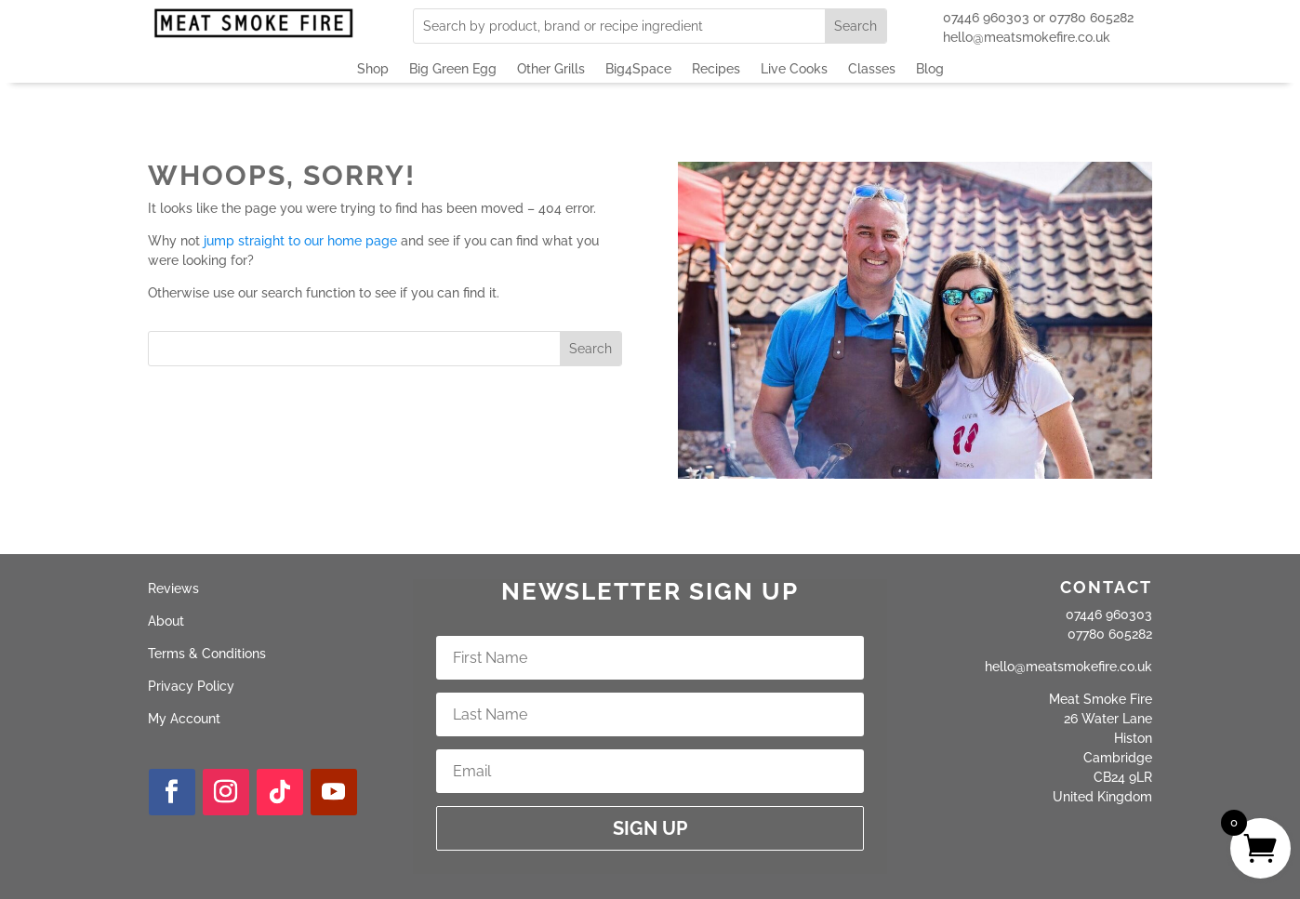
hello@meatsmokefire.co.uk (1026, 37)
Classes (871, 69)
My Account (184, 718)
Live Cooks (794, 69)
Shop (373, 69)
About (166, 621)
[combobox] (619, 26)
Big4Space (638, 69)
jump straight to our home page (300, 240)
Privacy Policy (191, 686)
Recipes (716, 69)
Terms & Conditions (207, 653)
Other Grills (551, 69)
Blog (930, 69)
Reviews (173, 588)
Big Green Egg (453, 69)
